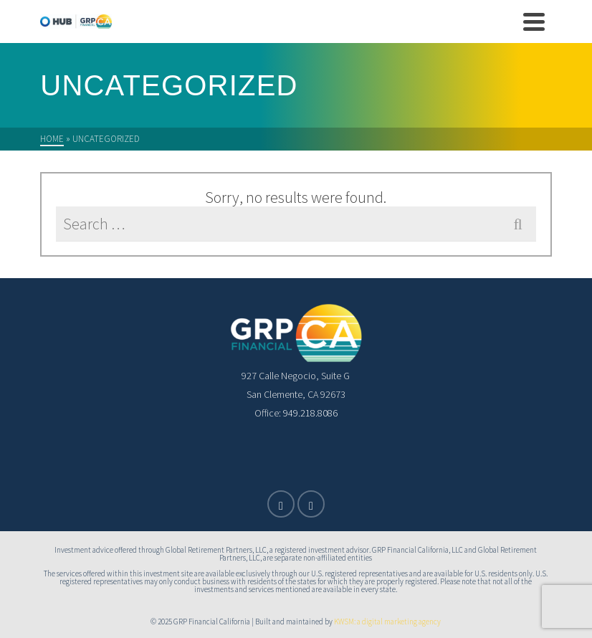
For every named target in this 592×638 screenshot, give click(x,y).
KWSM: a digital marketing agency (387, 621)
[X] (281, 504)
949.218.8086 (309, 412)
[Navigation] (534, 21)
